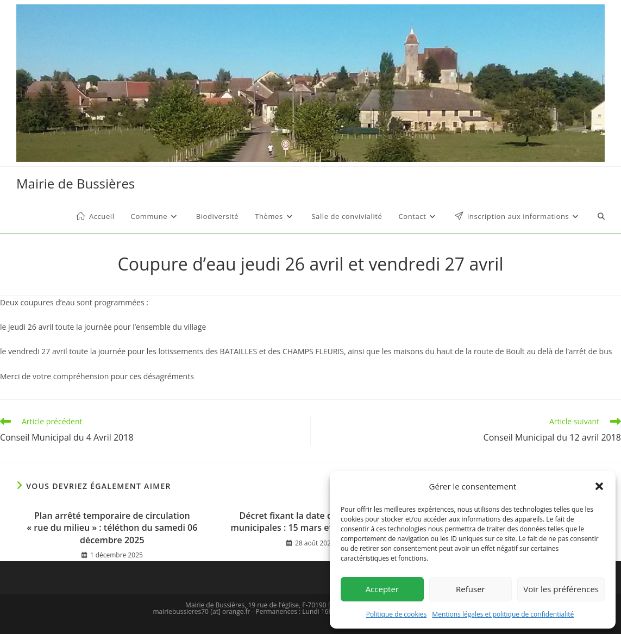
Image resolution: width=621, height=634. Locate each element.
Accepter (382, 588)
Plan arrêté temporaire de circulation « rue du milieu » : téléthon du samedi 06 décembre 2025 (112, 528)
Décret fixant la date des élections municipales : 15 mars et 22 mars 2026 (311, 521)
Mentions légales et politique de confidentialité (503, 614)
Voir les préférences (561, 588)
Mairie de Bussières (75, 183)
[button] (599, 486)
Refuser (470, 588)
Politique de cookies (396, 614)
